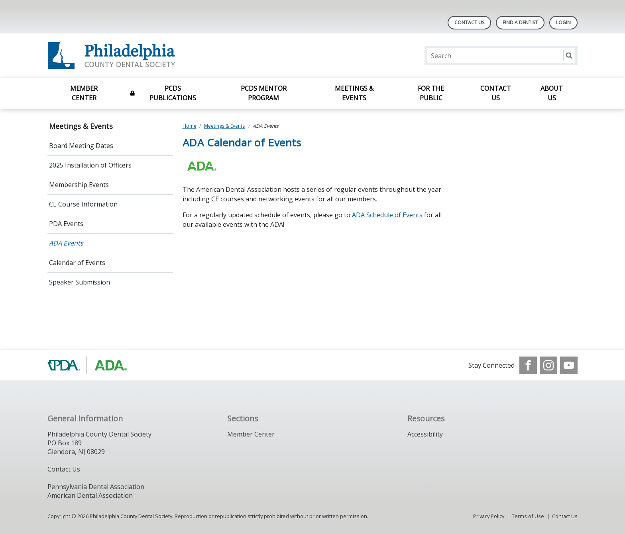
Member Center (84, 93)
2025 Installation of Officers (90, 165)
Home (190, 126)
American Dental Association (90, 495)
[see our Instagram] (548, 365)
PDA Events (66, 223)
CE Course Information (83, 204)
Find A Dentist (520, 22)
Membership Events (79, 184)
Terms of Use (528, 516)
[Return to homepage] (150, 55)
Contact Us (469, 22)
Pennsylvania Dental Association (95, 486)
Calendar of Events (77, 262)
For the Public (431, 93)
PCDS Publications (172, 93)
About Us (551, 93)
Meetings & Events (354, 93)
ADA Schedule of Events (387, 214)
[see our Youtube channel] (569, 365)
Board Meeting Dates (81, 145)
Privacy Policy (488, 516)
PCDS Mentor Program (264, 93)
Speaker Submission (79, 282)
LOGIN (563, 22)
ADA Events (66, 243)
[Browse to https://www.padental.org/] (87, 365)
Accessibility (425, 434)
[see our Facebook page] (528, 365)
